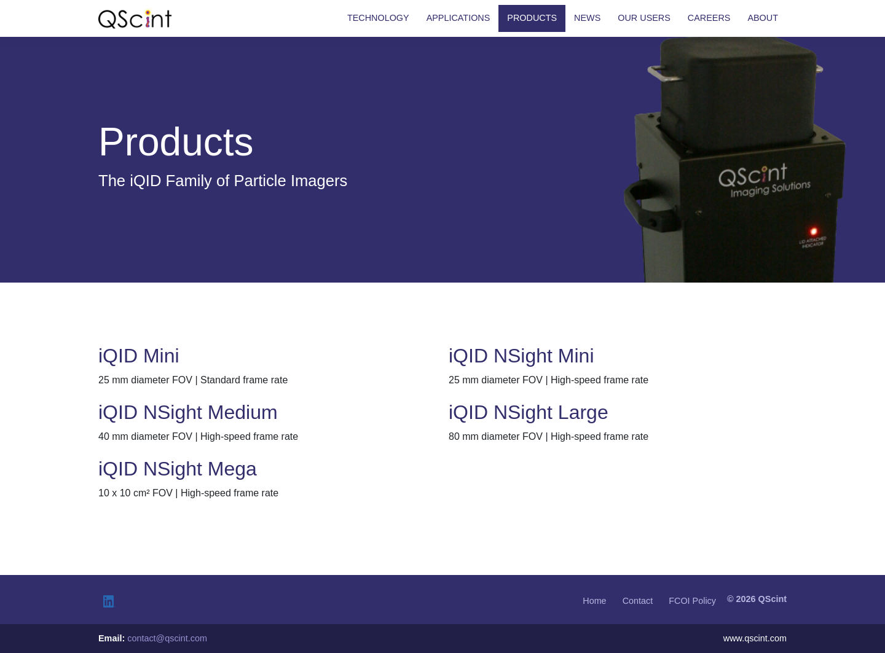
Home (594, 601)
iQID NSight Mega (177, 469)
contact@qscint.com (167, 638)
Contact (638, 601)
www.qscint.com (755, 638)
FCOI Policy (692, 601)
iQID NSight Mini (521, 356)
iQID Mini (138, 356)
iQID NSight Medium (188, 412)
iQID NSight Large (528, 412)
